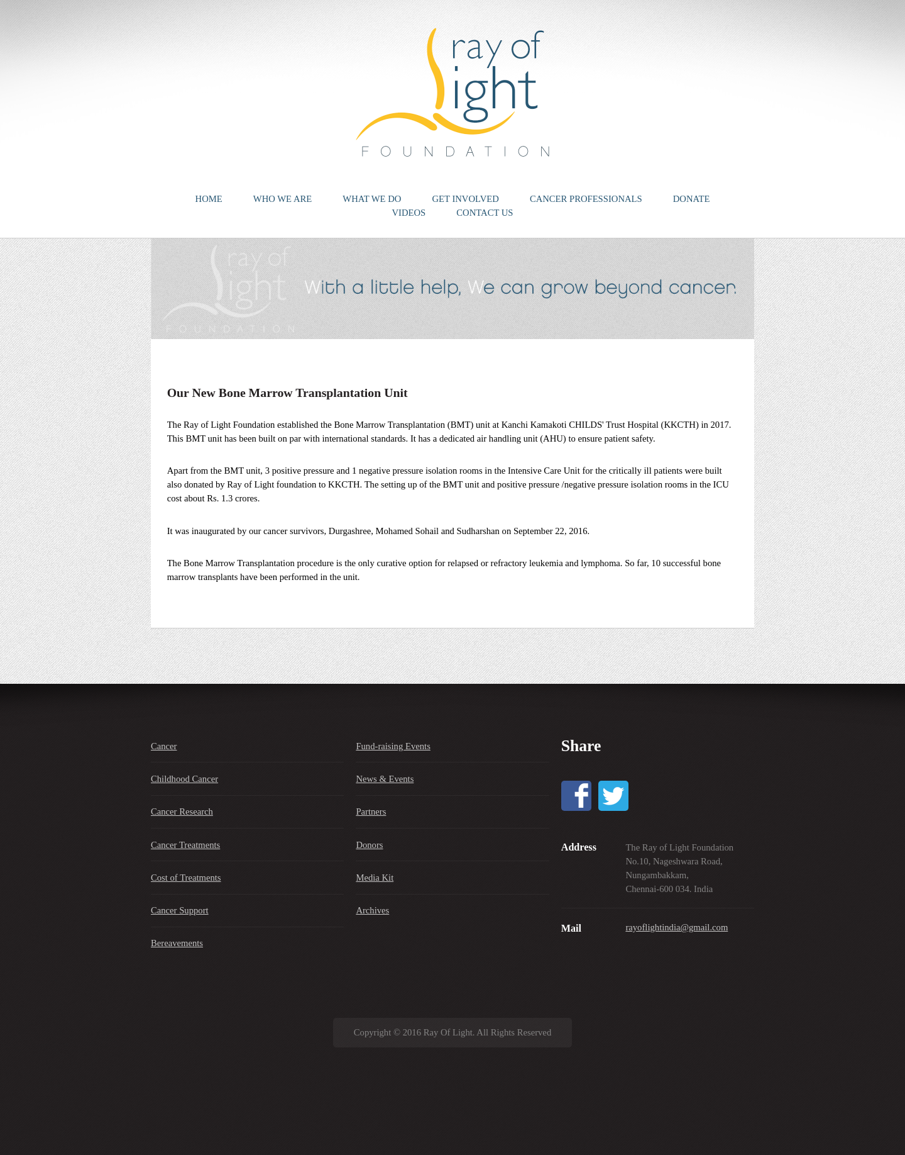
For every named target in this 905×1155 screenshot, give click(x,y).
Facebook (576, 796)
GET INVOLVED (465, 199)
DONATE (691, 199)
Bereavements (177, 943)
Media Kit (374, 878)
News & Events (385, 779)
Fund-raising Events (393, 746)
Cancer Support (180, 910)
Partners (371, 811)
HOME (208, 199)
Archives (372, 910)
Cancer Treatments (185, 845)
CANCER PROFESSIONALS (586, 199)
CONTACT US (484, 213)
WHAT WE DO (372, 199)
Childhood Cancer (184, 779)
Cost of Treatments (186, 878)
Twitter (613, 796)
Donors (369, 845)
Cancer (164, 746)
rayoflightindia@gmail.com (676, 927)
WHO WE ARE (282, 199)
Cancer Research (182, 811)
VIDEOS (408, 213)
